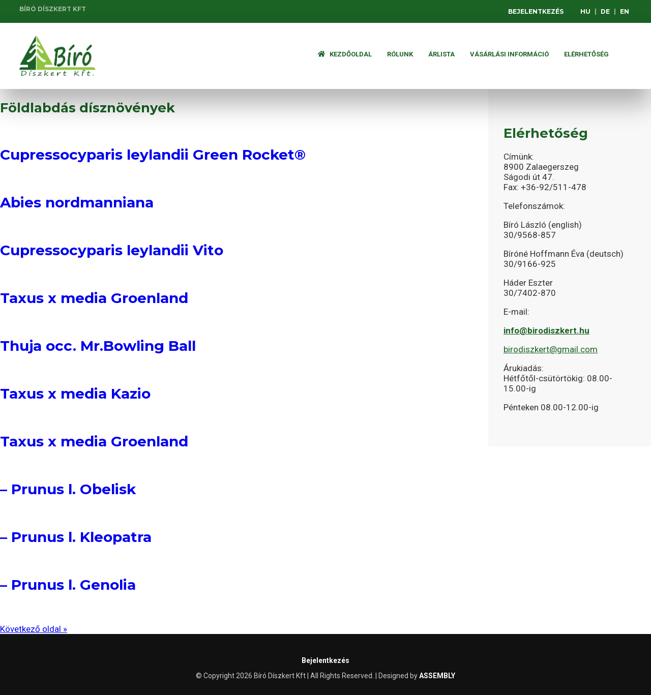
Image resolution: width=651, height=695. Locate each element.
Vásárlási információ (509, 54)
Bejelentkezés (536, 11)
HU (585, 11)
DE (605, 11)
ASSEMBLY (437, 676)
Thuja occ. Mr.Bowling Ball (98, 345)
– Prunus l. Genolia (68, 584)
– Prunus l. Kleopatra (76, 537)
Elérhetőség (586, 54)
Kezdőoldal (345, 54)
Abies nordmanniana (77, 202)
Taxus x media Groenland (94, 298)
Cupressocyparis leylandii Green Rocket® (153, 154)
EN (624, 11)
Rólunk (400, 54)
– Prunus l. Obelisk (68, 489)
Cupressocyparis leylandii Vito (111, 250)
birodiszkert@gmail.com (551, 349)
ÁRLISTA (441, 54)
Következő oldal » (33, 629)
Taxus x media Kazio (75, 393)
